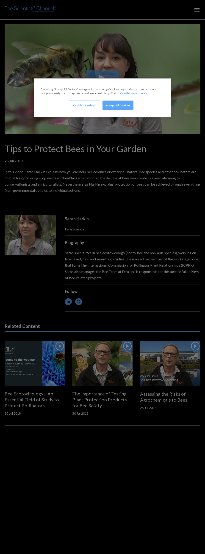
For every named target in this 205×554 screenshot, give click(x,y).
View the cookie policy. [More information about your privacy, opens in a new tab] (133, 93)
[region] (102, 97)
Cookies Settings (84, 105)
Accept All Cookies (117, 105)
